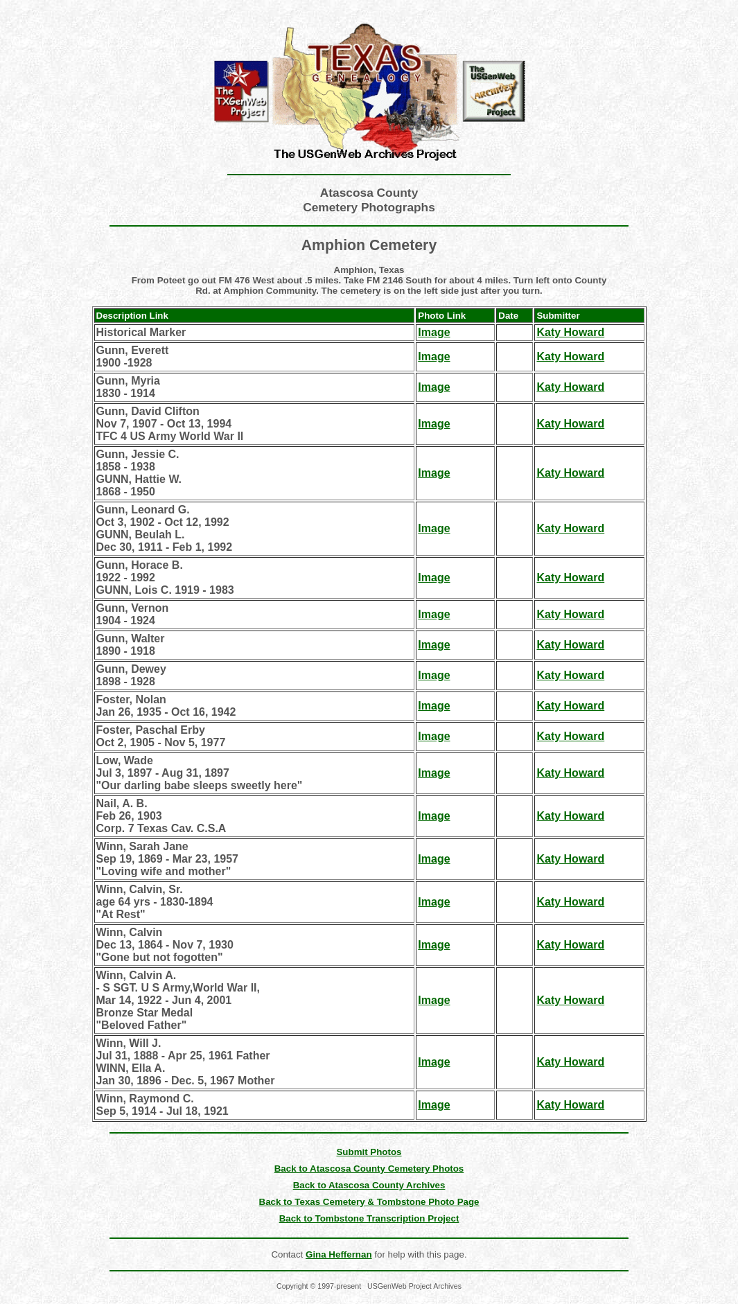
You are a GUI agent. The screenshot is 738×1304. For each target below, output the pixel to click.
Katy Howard (570, 332)
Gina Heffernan (339, 1254)
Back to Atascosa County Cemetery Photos (369, 1168)
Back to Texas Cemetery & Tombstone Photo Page (369, 1202)
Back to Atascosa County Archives (369, 1185)
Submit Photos (368, 1152)
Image (434, 332)
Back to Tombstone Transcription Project (369, 1218)
